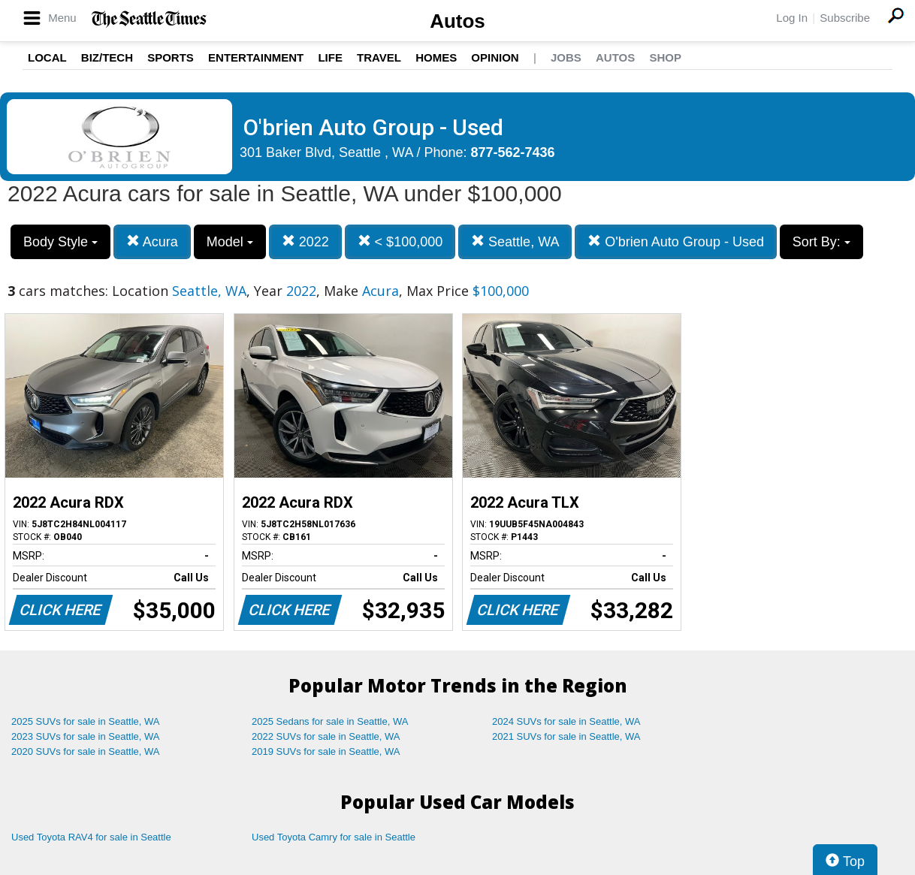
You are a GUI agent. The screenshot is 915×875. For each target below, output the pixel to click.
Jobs (566, 57)
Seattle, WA (515, 241)
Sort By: (821, 241)
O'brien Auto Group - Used (675, 241)
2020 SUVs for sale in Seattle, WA (85, 751)
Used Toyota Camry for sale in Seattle (333, 837)
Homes (436, 57)
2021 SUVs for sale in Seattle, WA (566, 736)
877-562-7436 (513, 152)
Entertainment (255, 57)
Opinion (494, 57)
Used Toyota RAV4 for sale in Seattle (91, 837)
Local (47, 57)
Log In (792, 17)
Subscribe (845, 17)
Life (330, 57)
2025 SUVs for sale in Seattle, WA (85, 721)
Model (230, 241)
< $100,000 (400, 241)
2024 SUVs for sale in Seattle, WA (566, 721)
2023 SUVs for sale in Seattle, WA (85, 736)
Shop (665, 57)
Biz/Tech (107, 57)
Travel (379, 57)
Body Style (60, 241)
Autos (457, 21)
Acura (152, 241)
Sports (170, 57)
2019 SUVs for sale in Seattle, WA (326, 751)
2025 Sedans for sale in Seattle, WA (330, 721)
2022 (305, 241)
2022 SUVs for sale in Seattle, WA (326, 736)
